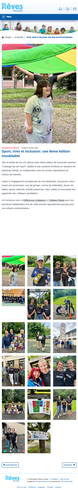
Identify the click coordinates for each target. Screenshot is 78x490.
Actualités (19, 37)
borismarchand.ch (43, 481)
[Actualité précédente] (10, 465)
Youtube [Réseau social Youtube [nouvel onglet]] (50, 487)
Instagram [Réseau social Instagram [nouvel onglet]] (41, 487)
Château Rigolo (56, 200)
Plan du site (64, 479)
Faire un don (21, 487)
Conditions (54, 479)
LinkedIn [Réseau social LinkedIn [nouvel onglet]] (58, 487)
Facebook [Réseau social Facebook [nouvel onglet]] (32, 487)
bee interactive (66, 481)
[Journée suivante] (69, 465)
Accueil (8, 37)
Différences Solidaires (34, 200)
